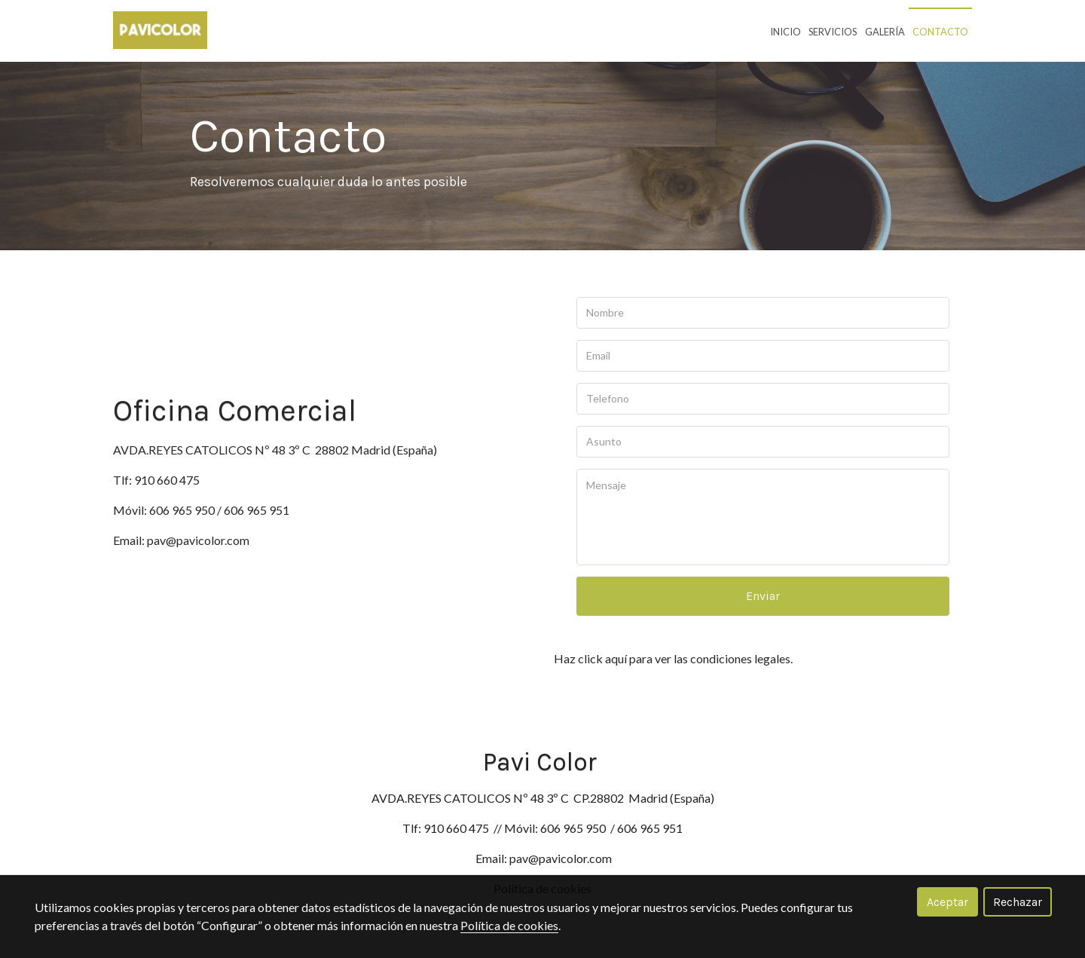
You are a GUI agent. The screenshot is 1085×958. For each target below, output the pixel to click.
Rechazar (1017, 902)
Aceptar (947, 902)
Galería (885, 32)
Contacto (940, 32)
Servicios (832, 32)
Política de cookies (509, 925)
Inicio (785, 32)
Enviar (763, 596)
